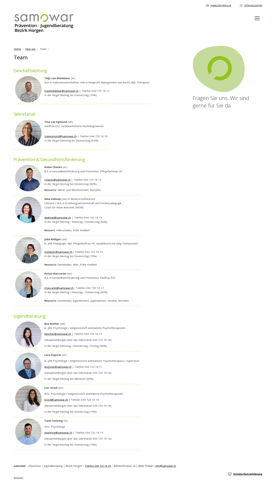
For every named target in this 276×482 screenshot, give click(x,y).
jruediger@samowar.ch (58, 252)
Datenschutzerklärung (245, 474)
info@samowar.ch (165, 466)
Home (17, 49)
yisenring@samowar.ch (58, 432)
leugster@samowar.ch (57, 366)
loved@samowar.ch (56, 399)
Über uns (30, 49)
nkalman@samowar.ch (57, 217)
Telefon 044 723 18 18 (98, 466)
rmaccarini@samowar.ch (58, 288)
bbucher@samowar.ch (57, 334)
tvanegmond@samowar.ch (60, 136)
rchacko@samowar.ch (57, 179)
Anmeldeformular (218, 5)
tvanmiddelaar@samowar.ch (61, 91)
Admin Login (18, 478)
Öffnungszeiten (251, 5)
